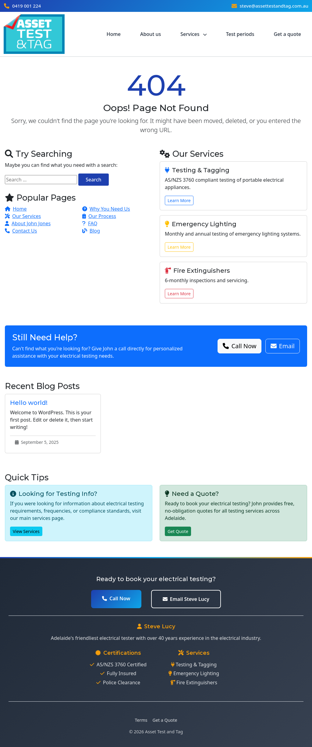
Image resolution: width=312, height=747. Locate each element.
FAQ (89, 223)
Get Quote (178, 531)
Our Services (23, 216)
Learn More (179, 200)
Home (114, 34)
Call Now (239, 346)
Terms (141, 720)
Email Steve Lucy (186, 599)
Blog (91, 230)
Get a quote (287, 34)
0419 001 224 (26, 6)
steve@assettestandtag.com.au (273, 6)
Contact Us (21, 230)
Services (193, 34)
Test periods (240, 34)
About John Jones (28, 223)
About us (150, 34)
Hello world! (29, 402)
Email (283, 346)
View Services (26, 531)
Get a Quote (164, 720)
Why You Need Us (106, 208)
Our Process (99, 216)
